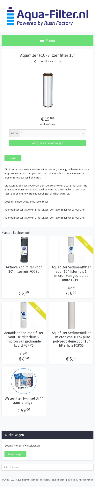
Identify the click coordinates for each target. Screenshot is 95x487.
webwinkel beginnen (54, 480)
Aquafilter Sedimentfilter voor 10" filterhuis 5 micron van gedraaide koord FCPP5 (23, 339)
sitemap (34, 480)
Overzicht (13, 158)
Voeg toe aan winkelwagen (47, 143)
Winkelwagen (15, 454)
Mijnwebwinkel (85, 480)
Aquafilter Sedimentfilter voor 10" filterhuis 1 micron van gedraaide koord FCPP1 (71, 273)
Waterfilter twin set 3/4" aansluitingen (24, 400)
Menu (47, 40)
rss (41, 480)
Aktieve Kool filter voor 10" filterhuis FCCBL (24, 269)
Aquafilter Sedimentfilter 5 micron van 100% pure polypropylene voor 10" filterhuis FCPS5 (71, 339)
